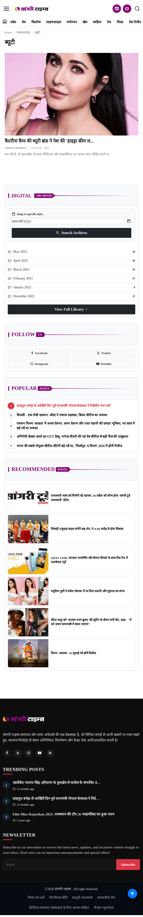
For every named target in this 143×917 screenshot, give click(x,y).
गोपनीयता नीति (58, 897)
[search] (137, 9)
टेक (109, 22)
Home (8, 32)
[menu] (6, 8)
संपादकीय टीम (106, 897)
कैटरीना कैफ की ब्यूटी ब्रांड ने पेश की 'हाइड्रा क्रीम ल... (49, 140)
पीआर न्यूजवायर (104, 908)
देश (24, 22)
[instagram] (39, 363)
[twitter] (103, 353)
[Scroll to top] (132, 893)
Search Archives (71, 233)
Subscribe (128, 864)
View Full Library (71, 309)
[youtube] (103, 363)
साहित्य (97, 22)
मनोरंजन (72, 22)
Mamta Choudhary (16, 147)
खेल (85, 22)
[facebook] (39, 353)
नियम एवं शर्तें (36, 897)
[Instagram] (28, 753)
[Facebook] (7, 753)
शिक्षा (120, 22)
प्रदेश (13, 22)
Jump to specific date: (27, 214)
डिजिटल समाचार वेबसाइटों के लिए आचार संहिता (59, 908)
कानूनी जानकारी (82, 897)
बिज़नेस (36, 22)
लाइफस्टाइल (53, 22)
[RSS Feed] (50, 753)
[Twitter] (18, 753)
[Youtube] (39, 753)
